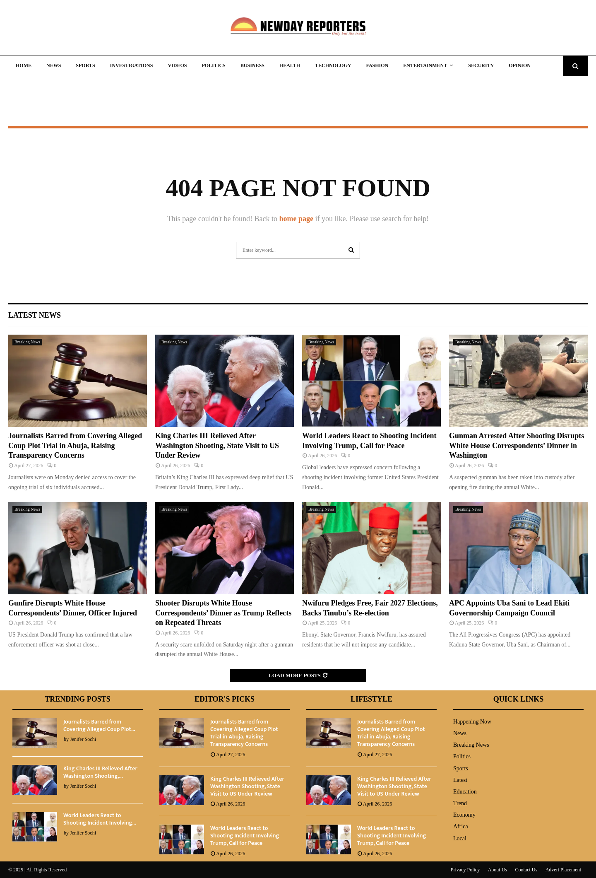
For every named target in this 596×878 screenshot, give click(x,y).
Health (289, 65)
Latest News (34, 315)
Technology (333, 65)
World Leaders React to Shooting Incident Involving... (99, 818)
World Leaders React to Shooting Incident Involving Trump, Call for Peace (244, 835)
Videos (177, 65)
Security (481, 65)
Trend (460, 803)
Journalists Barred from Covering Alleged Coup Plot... (99, 725)
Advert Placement (563, 870)
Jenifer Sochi (83, 739)
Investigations (131, 65)
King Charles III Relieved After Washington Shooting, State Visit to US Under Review (217, 445)
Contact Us (526, 870)
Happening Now (472, 722)
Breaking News (27, 342)
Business (252, 65)
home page (296, 219)
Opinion (520, 65)
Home (23, 65)
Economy (464, 815)
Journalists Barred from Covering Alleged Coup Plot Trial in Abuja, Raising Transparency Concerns (75, 445)
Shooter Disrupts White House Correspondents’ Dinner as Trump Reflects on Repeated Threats (223, 613)
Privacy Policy (465, 870)
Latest (460, 780)
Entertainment (425, 65)
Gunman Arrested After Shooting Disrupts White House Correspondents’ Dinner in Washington (516, 445)
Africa (460, 826)
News (53, 65)
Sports (85, 65)
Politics (213, 65)
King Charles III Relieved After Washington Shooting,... (100, 772)
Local (459, 838)
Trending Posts (78, 699)
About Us (497, 870)
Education (465, 792)
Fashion (377, 65)
